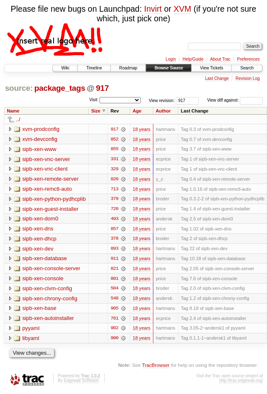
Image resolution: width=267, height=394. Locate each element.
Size (95, 110)
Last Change (217, 78)
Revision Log (248, 78)
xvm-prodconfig (40, 129)
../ (18, 119)
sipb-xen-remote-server (50, 179)
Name (13, 110)
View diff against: (235, 100)
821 (114, 269)
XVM (182, 8)
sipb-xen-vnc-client (44, 169)
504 (114, 290)
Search (247, 68)
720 (114, 209)
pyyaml (30, 330)
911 (114, 259)
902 (114, 330)
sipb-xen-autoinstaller (48, 320)
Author (163, 110)
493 (114, 219)
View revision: (162, 100)
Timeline (94, 68)
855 (114, 149)
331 (114, 159)
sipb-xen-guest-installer (50, 209)
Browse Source (168, 68)
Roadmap (128, 68)
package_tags (59, 88)
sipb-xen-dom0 (40, 219)
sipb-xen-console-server (51, 269)
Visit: (93, 99)
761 (114, 320)
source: (19, 88)
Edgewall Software (81, 382)
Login (171, 59)
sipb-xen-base (39, 310)
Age (137, 110)
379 (114, 199)
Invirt (153, 8)
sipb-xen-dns (37, 229)
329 (114, 169)
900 (114, 340)
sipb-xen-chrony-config (49, 300)
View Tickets (211, 68)
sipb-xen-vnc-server (46, 159)
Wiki (65, 68)
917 (102, 88)
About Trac (220, 59)
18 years (141, 129)
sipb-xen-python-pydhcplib (54, 199)
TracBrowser (155, 367)
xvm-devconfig (39, 139)
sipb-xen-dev (37, 249)
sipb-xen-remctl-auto (47, 189)
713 (114, 189)
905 (114, 310)
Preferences (248, 59)
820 (114, 179)
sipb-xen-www (39, 149)
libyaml (30, 340)
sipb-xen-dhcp (39, 239)
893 (114, 249)
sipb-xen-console (42, 279)
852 (114, 139)
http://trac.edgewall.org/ (241, 382)
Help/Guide (192, 59)
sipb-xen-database (44, 259)
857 (114, 229)
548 (114, 300)
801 (114, 279)
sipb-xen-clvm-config (47, 290)
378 (114, 239)
